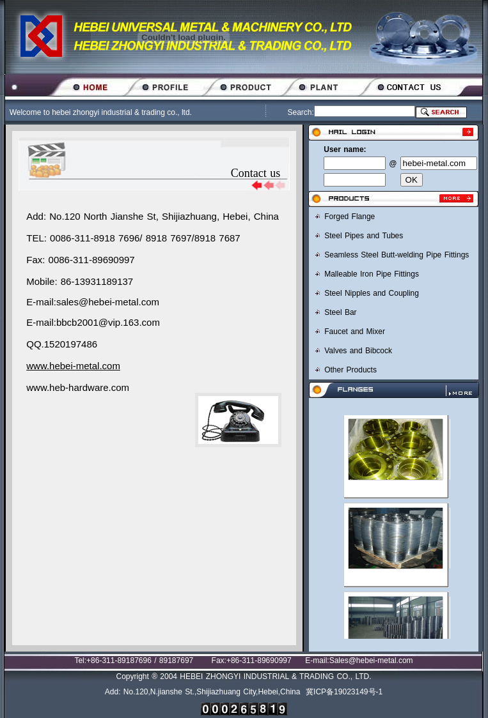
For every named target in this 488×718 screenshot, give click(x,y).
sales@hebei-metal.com (107, 301)
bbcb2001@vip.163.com (108, 322)
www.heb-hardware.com (77, 387)
